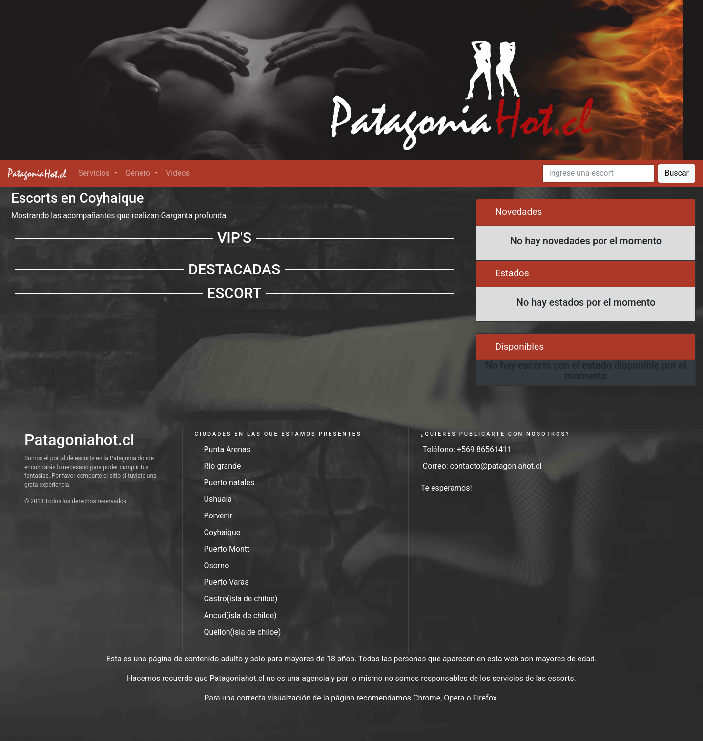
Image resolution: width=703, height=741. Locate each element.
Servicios (95, 173)
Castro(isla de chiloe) (241, 598)
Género (138, 173)
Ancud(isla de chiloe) (240, 615)
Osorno (216, 565)
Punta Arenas (227, 449)
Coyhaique (222, 532)
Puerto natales (229, 482)
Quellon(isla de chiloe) (242, 632)
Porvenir (218, 515)
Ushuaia (218, 499)
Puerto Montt (227, 549)
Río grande (222, 466)
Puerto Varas (226, 582)
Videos (178, 173)
